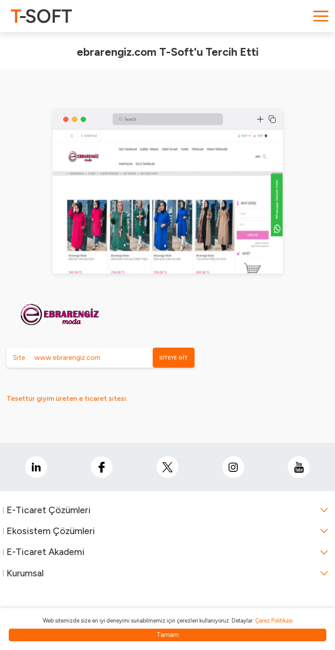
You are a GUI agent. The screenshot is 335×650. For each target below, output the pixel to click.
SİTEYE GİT (173, 358)
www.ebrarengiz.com (67, 357)
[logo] (41, 16)
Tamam (168, 635)
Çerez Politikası (274, 620)
